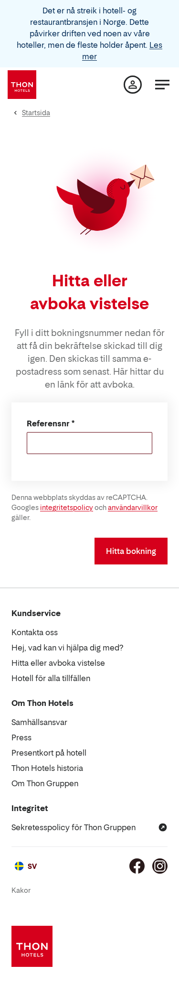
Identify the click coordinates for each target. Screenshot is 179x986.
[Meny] (162, 85)
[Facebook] (137, 866)
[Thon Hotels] (22, 84)
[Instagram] (160, 866)
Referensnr (48, 423)
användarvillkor (133, 507)
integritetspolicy (66, 507)
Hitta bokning (131, 551)
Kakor (21, 890)
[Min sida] (133, 85)
